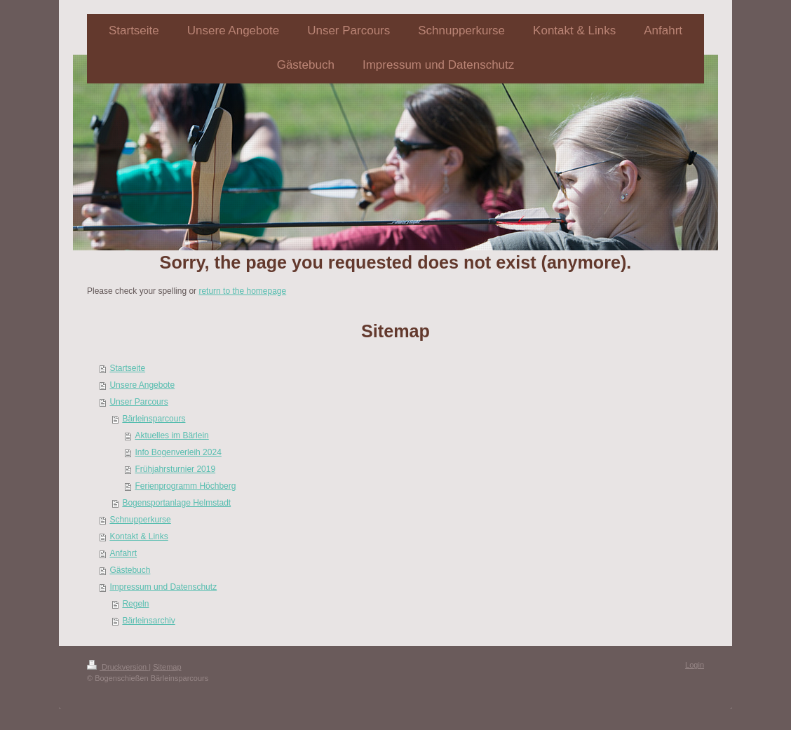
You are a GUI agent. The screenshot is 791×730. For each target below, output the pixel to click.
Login (694, 665)
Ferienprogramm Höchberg (185, 486)
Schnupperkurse (139, 520)
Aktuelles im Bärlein (171, 435)
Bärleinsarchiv (148, 621)
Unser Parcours (138, 402)
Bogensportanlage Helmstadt (176, 503)
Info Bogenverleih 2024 (178, 452)
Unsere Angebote (142, 385)
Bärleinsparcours (153, 419)
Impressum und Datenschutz (163, 587)
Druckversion (118, 667)
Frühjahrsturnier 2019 (175, 469)
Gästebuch (129, 570)
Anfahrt (123, 553)
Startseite (127, 368)
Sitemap (167, 667)
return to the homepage (242, 291)
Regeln (135, 604)
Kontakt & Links (138, 536)
